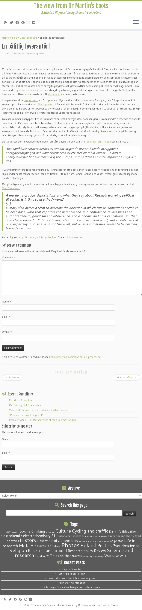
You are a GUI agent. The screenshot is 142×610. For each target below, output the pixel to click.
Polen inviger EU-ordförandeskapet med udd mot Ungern (43, 420)
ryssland (48, 237)
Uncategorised (28, 38)
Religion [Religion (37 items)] (18, 550)
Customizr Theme (109, 605)
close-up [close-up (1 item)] (50, 531)
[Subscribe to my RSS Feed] (7, 22)
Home (5, 38)
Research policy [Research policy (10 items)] (80, 550)
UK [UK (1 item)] (83, 556)
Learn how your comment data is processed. (75, 357)
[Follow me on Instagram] (29, 22)
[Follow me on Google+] (24, 22)
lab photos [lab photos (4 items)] (116, 541)
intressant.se (75, 237)
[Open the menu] (136, 22)
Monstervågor (126, 377)
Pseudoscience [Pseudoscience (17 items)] (125, 545)
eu (55, 237)
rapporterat (31, 100)
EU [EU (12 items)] (54, 535)
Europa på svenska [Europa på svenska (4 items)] (69, 536)
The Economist (11, 188)
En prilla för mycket (20, 400)
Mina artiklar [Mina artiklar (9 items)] (40, 545)
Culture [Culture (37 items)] (63, 530)
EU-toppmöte (45, 104)
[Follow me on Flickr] (35, 22)
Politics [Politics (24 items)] (104, 545)
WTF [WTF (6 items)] (123, 555)
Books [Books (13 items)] (24, 531)
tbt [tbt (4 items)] (47, 556)
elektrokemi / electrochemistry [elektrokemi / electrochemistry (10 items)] (26, 535)
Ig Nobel (12, 377)
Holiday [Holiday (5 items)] (42, 541)
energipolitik (36, 237)
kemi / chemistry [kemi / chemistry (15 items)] (63, 540)
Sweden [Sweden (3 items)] (40, 556)
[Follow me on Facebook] (18, 22)
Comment (9, 257)
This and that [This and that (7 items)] (60, 555)
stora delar (54, 94)
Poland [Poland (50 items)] (88, 545)
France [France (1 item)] (104, 536)
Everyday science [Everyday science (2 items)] (91, 536)
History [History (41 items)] (28, 540)
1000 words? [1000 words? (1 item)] (11, 531)
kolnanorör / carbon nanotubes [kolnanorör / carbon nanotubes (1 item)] (94, 541)
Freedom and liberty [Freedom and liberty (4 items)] (121, 536)
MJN (41, 53)
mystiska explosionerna (28, 90)
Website (7, 332)
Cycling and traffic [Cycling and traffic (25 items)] (90, 531)
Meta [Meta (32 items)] (24, 545)
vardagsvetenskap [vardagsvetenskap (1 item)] (94, 556)
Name (6, 301)
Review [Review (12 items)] (100, 550)
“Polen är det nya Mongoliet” (26, 415)
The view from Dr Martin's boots (71, 6)
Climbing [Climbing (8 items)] (38, 531)
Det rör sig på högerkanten (25, 405)
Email (6, 317)
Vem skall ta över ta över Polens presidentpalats (38, 410)
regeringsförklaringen (98, 141)
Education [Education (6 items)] (129, 531)
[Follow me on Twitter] (13, 22)
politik (25, 237)
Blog (14, 38)
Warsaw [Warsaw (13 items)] (111, 555)
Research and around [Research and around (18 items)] (47, 550)
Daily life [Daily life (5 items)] (115, 531)
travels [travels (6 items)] (77, 555)
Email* (58, 456)
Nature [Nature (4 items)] (56, 546)
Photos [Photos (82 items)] (70, 545)
